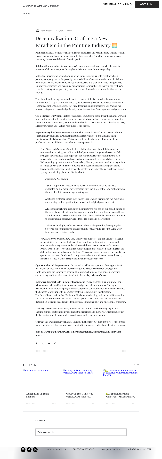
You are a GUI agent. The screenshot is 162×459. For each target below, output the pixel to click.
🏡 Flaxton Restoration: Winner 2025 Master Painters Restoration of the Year (120, 395)
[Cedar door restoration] (41, 379)
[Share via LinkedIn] (49, 343)
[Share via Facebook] (36, 343)
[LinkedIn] (35, 449)
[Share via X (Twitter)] (42, 343)
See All (136, 365)
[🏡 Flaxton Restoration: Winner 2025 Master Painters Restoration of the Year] (121, 379)
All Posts (26, 14)
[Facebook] (29, 449)
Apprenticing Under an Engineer (37, 395)
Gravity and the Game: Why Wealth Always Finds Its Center (79, 395)
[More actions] (125, 30)
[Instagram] (23, 449)
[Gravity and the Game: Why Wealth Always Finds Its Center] (81, 379)
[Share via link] (55, 343)
